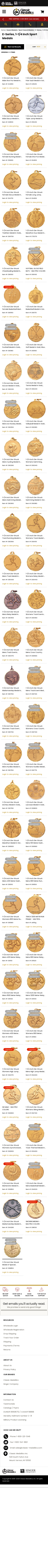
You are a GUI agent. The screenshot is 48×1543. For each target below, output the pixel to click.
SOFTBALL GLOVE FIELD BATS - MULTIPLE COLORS (35, 269)
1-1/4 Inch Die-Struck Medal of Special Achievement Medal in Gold (11, 1263)
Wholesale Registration (13, 1329)
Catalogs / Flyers (11, 1408)
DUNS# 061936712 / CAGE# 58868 (18, 1412)
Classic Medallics (11, 1380)
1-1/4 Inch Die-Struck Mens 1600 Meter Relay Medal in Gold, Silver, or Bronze (11, 994)
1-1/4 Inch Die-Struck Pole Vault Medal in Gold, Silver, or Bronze (35, 79)
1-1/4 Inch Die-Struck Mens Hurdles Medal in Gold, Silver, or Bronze (11, 765)
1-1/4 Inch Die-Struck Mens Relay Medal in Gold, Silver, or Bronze (10, 613)
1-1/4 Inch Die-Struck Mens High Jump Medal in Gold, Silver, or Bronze (35, 1070)
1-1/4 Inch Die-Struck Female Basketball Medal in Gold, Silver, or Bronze (12, 308)
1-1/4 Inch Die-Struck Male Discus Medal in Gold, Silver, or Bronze (10, 117)
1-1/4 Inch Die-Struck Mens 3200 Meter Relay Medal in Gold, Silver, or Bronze (35, 994)
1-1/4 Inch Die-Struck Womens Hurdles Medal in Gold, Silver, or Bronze (35, 765)
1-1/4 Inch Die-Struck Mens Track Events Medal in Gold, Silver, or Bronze (11, 651)
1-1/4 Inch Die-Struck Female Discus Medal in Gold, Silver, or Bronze (11, 193)
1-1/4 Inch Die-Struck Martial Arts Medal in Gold (10, 1184)
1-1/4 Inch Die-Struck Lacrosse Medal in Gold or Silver (35, 803)
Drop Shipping (9, 1333)
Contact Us (8, 1400)
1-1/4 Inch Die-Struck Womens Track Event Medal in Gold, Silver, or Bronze (11, 727)
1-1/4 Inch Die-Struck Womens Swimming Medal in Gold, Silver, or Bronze (35, 460)
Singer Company (10, 1384)
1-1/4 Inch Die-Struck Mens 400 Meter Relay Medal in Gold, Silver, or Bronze (11, 956)
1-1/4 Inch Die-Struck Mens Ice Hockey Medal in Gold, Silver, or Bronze (11, 422)
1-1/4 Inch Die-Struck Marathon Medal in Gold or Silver (11, 841)
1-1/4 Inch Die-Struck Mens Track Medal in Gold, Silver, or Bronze (10, 575)
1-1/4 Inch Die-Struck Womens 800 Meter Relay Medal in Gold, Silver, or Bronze (34, 1032)
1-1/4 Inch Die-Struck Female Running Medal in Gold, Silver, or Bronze (12, 155)
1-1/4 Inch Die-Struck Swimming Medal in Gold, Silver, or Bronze (36, 498)
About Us (7, 1365)
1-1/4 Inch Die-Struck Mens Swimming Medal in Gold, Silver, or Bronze (11, 498)
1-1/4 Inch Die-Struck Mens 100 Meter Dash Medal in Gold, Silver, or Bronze (35, 841)
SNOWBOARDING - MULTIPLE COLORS (33, 1222)
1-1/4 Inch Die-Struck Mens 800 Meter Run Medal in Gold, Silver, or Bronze (35, 879)
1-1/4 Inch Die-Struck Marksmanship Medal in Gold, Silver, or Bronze (11, 689)
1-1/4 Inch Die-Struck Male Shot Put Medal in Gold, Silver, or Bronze (11, 79)
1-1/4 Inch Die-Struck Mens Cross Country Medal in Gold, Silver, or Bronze (35, 651)
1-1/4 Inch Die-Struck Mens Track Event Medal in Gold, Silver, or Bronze (35, 689)
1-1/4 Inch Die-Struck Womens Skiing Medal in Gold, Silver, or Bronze (35, 1108)
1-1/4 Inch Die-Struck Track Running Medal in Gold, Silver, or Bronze (11, 536)
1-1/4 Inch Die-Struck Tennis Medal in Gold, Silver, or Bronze (34, 384)
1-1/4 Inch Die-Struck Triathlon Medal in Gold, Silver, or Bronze (11, 231)
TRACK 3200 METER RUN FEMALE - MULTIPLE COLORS (35, 917)
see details (34, 19)
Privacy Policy (9, 1369)
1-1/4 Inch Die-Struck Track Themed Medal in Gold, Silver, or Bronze (35, 1146)
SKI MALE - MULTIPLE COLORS (10, 1108)
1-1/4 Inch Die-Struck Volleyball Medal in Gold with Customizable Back (35, 422)
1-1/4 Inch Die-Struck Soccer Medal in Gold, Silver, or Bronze (10, 384)
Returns (6, 1349)
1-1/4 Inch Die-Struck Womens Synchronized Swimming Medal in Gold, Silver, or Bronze (12, 1146)
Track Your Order (11, 1337)
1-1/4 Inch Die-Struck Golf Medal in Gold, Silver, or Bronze (36, 346)
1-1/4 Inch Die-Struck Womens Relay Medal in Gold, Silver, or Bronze (35, 575)
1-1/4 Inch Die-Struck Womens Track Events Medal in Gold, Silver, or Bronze (35, 613)
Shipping (7, 1341)
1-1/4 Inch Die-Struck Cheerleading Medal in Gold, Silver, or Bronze (11, 269)
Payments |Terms (11, 1345)
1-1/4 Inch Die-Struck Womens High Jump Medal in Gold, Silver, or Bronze (11, 1070)
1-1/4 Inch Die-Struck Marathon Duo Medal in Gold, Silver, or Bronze (35, 231)
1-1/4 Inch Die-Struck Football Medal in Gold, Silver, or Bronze (11, 346)
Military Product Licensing (14, 1419)
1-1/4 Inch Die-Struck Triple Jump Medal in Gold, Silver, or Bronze (34, 117)
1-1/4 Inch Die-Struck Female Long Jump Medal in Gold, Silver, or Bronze (35, 193)
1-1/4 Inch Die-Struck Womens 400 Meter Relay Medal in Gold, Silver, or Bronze (10, 1032)
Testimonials (9, 1404)
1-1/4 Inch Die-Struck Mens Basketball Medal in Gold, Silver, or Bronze (36, 1184)
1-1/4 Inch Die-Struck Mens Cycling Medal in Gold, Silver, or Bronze (11, 460)
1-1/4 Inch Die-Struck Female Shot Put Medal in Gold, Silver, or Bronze (35, 155)
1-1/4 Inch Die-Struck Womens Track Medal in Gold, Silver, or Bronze (35, 536)
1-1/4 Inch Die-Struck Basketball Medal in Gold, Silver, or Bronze (35, 308)
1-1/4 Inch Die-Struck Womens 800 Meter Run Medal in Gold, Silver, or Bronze (12, 917)
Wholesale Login (10, 1325)
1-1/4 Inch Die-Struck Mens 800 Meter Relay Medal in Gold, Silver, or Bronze (35, 956)
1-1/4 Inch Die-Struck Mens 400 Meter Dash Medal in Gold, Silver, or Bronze (11, 879)
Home (3, 30)
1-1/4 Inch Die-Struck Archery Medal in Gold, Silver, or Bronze (11, 803)
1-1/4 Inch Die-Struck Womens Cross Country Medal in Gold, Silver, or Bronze (35, 727)
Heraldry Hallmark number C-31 (17, 1416)
